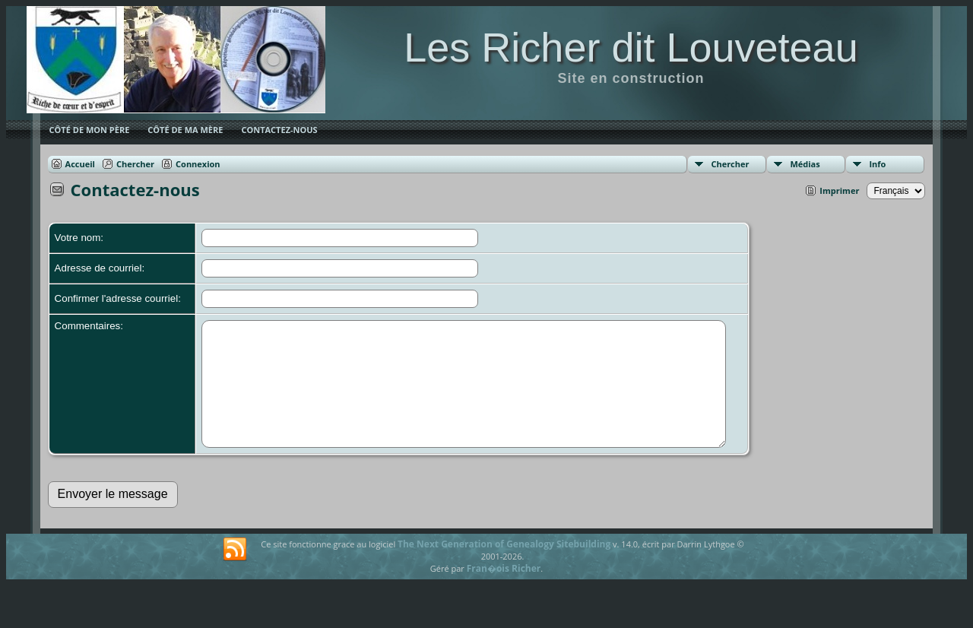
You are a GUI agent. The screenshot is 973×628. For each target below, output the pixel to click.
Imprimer (839, 190)
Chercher (730, 164)
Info (877, 164)
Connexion (198, 164)
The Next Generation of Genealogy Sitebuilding (504, 566)
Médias (804, 164)
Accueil (80, 164)
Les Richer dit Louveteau (630, 47)
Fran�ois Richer (504, 591)
